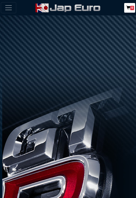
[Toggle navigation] (8, 7)
